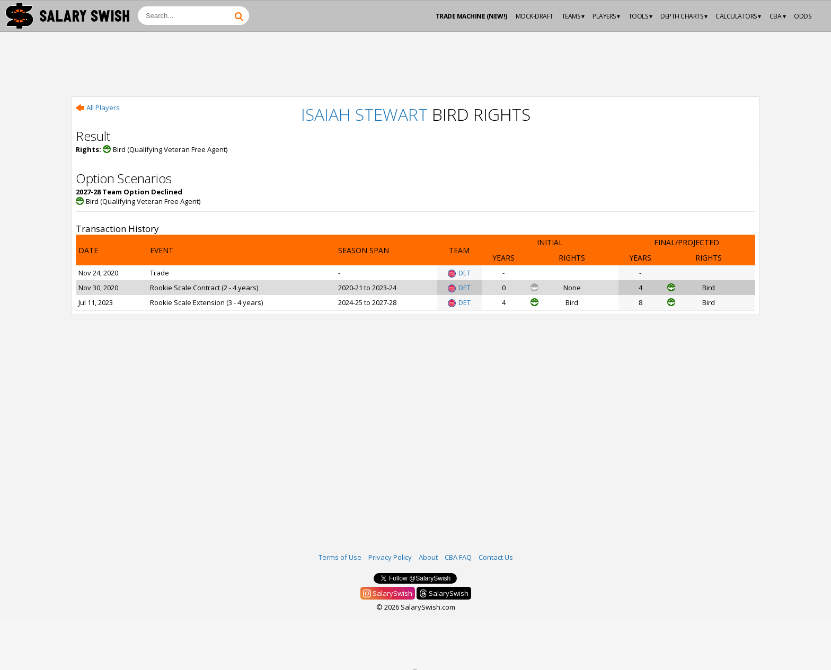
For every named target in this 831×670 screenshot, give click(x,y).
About (428, 557)
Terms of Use (340, 557)
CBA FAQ (458, 557)
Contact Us (496, 557)
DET (459, 273)
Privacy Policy (390, 557)
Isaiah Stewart (364, 114)
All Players (98, 107)
